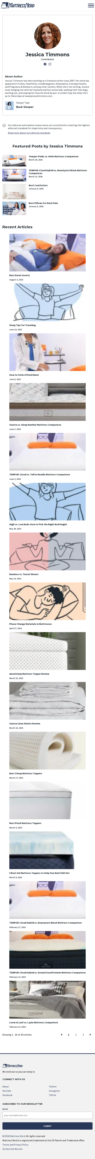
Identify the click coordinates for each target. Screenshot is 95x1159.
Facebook (7, 1095)
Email (5, 1109)
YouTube (6, 1090)
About (5, 1086)
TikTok (52, 1095)
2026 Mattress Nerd (13, 1136)
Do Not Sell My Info (12, 1148)
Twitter (53, 1086)
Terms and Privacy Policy (15, 1144)
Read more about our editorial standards (29, 132)
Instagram (54, 1090)
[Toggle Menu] (91, 5)
